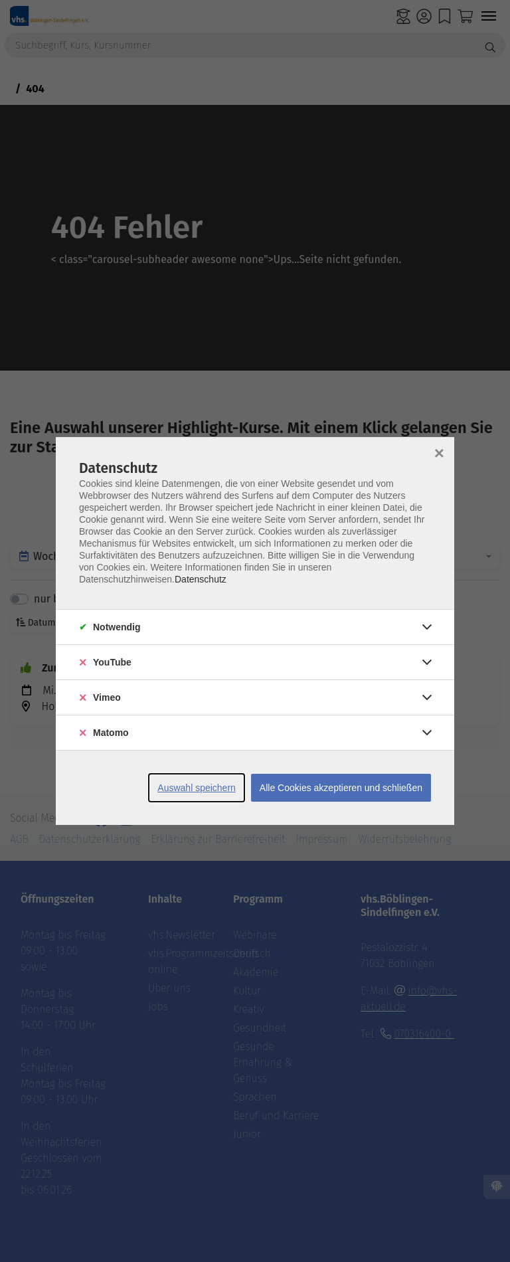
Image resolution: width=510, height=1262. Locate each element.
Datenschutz (200, 579)
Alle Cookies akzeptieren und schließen (341, 787)
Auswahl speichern (196, 787)
